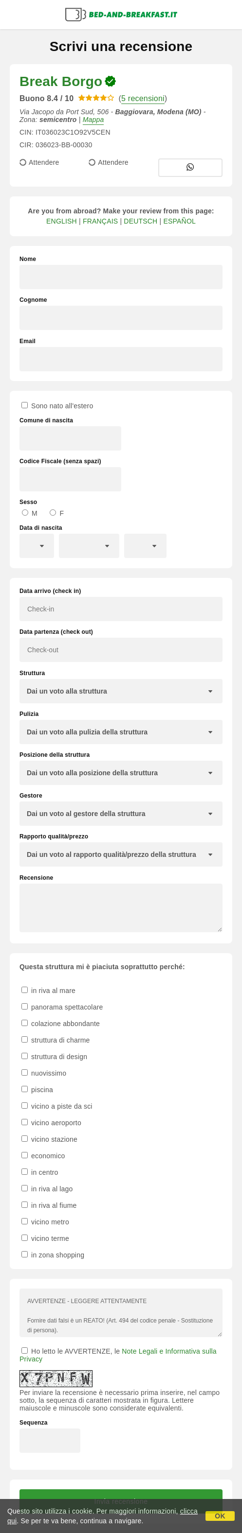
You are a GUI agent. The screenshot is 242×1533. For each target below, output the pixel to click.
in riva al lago (47, 1189)
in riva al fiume (49, 1205)
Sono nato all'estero (57, 406)
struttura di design (54, 1057)
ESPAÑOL (179, 221)
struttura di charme (55, 1040)
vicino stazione (49, 1139)
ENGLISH (61, 221)
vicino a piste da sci (57, 1106)
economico (43, 1156)
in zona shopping (52, 1255)
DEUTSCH (140, 221)
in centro (39, 1172)
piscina (37, 1090)
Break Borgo (60, 81)
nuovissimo (43, 1073)
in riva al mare (48, 990)
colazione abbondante (60, 1024)
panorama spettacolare (62, 1007)
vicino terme (45, 1238)
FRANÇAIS (100, 221)
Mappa (93, 119)
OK (220, 1516)
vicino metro (45, 1222)
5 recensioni (143, 98)
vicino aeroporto (51, 1123)
